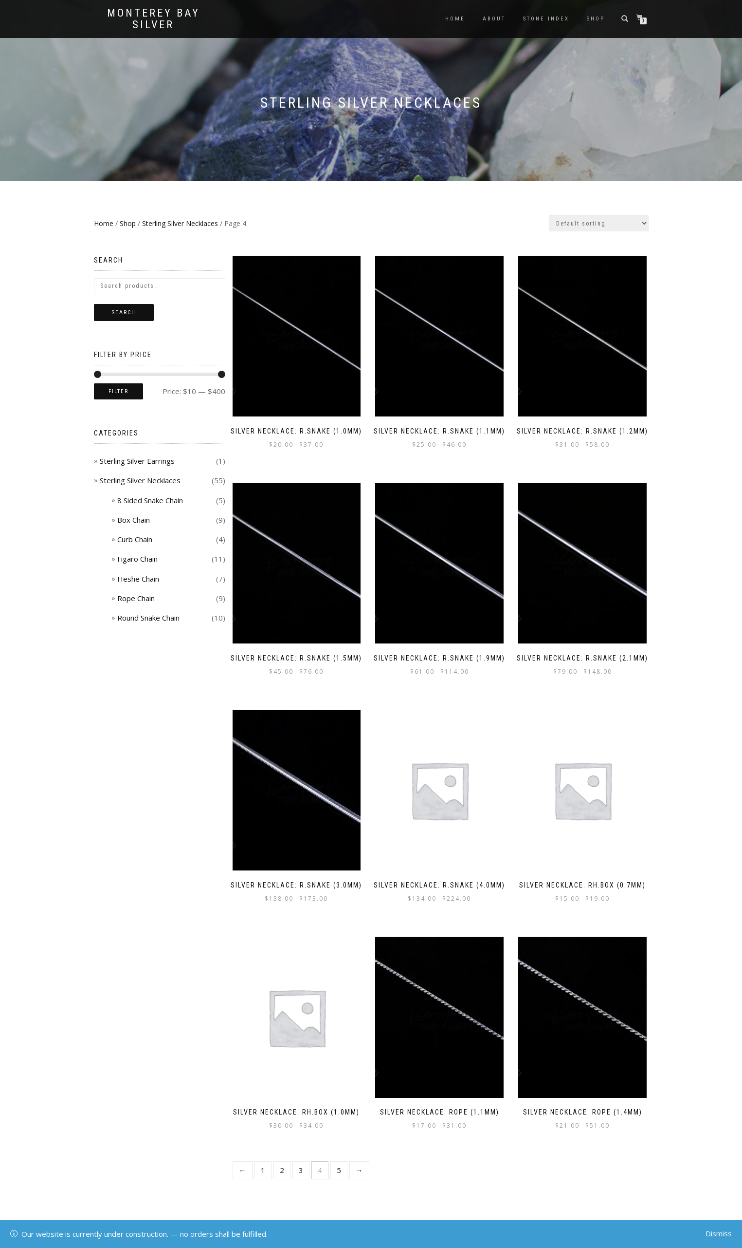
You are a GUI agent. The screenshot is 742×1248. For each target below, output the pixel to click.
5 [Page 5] (339, 1170)
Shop (596, 19)
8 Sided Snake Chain (150, 500)
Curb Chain (134, 539)
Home (455, 19)
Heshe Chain (138, 579)
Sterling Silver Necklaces (180, 223)
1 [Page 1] (263, 1170)
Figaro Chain (137, 559)
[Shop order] (599, 223)
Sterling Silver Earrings (137, 461)
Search (124, 312)
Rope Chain (136, 598)
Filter (118, 391)
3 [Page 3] (301, 1170)
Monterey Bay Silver (153, 19)
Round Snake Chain (148, 618)
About (494, 19)
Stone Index (546, 19)
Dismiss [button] (719, 1233)
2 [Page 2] (282, 1170)
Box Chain (133, 520)
